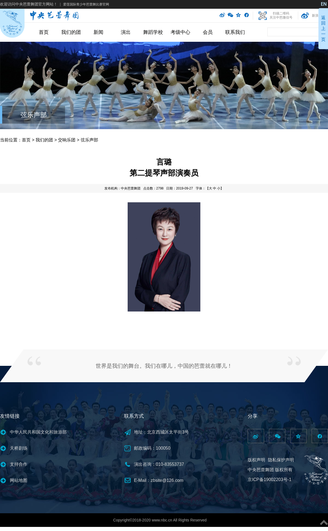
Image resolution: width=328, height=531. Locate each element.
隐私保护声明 (281, 460)
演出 (126, 32)
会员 (208, 32)
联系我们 (235, 32)
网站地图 (18, 480)
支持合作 (18, 464)
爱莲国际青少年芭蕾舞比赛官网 (86, 4)
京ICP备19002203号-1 (269, 479)
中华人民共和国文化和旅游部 (38, 432)
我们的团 (71, 32)
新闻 (98, 32)
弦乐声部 (33, 114)
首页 (44, 32)
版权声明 (256, 460)
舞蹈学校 (153, 32)
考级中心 (180, 32)
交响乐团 (66, 140)
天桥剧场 (18, 448)
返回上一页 (323, 28)
